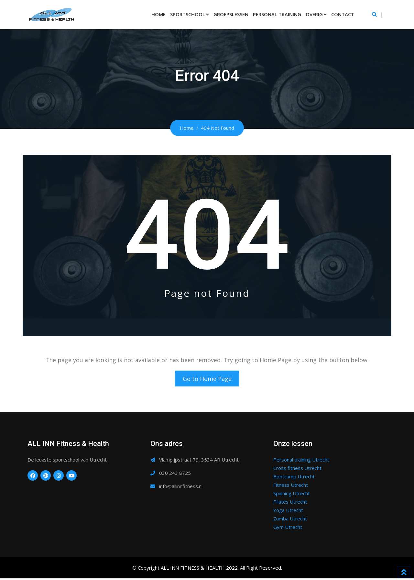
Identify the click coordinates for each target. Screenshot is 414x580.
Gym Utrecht (287, 528)
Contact (342, 14)
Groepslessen (230, 14)
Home (158, 14)
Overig (314, 14)
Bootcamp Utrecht (294, 478)
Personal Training (277, 14)
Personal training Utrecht (301, 461)
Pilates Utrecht (290, 503)
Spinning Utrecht (291, 495)
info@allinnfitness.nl (180, 488)
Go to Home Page (207, 379)
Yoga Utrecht (288, 511)
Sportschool (187, 14)
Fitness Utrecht (290, 486)
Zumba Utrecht (290, 520)
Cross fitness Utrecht (297, 469)
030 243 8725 (175, 474)
